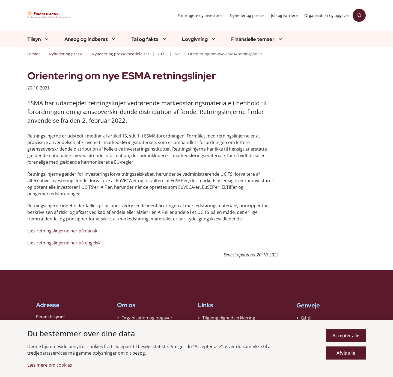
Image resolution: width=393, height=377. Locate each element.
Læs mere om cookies (49, 365)
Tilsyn (34, 39)
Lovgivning (195, 39)
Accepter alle (345, 336)
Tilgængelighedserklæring (228, 318)
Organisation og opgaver (146, 318)
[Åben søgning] (359, 15)
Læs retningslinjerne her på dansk (62, 231)
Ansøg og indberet (86, 39)
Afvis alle (346, 353)
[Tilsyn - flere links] (46, 39)
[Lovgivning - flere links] (213, 39)
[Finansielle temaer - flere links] (279, 39)
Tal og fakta (145, 39)
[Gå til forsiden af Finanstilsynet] (79, 15)
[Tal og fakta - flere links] (164, 39)
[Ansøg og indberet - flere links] (113, 39)
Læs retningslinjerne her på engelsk (63, 243)
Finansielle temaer (252, 39)
